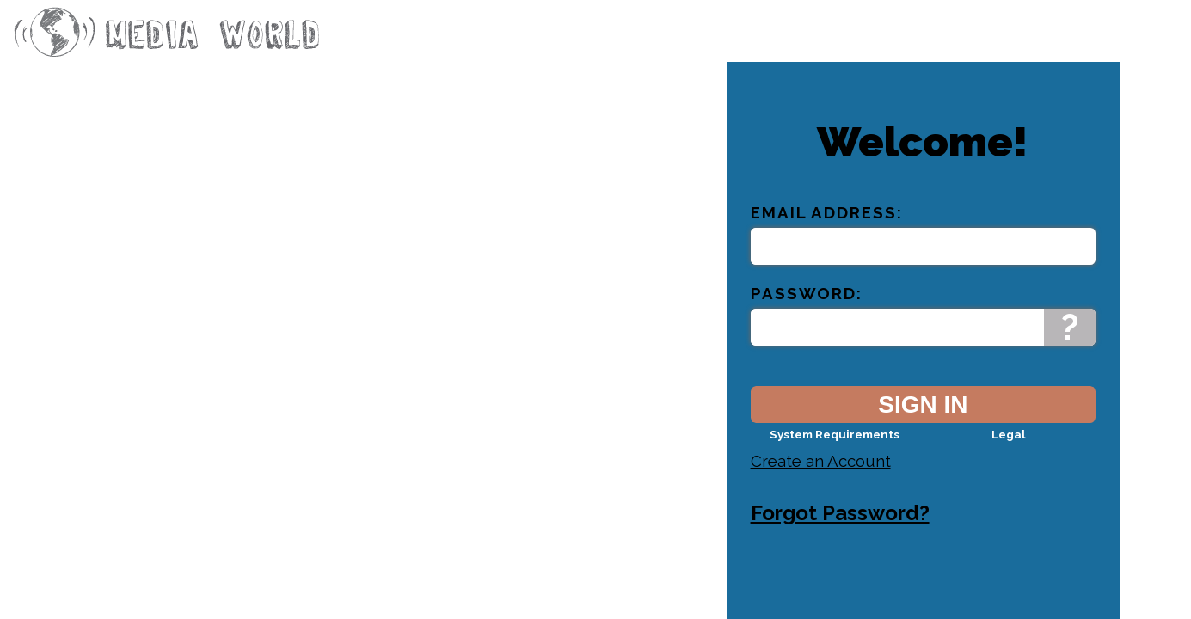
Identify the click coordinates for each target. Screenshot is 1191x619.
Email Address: (827, 227)
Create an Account (821, 475)
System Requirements (834, 449)
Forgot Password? (840, 527)
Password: (807, 307)
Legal (1008, 449)
